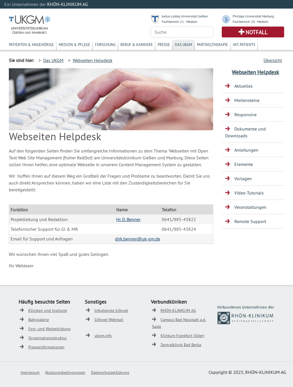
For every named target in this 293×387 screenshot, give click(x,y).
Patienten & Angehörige (31, 44)
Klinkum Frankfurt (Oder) (182, 335)
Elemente (243, 164)
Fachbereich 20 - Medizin (250, 21)
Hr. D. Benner (128, 219)
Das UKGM (183, 44)
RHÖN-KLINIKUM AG (178, 310)
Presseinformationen (46, 347)
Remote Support (250, 221)
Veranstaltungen (250, 207)
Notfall (257, 32)
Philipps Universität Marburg (253, 16)
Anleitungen (246, 150)
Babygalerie (38, 319)
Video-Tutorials (249, 193)
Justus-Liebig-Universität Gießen (185, 16)
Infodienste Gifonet (111, 310)
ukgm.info (103, 335)
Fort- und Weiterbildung (49, 328)
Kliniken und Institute (47, 310)
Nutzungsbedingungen (65, 372)
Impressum (30, 372)
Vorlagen (243, 178)
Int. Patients (244, 44)
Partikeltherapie (212, 44)
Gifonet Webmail (108, 319)
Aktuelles (243, 86)
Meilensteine (247, 100)
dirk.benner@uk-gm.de (137, 239)
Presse (164, 44)
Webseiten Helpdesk (92, 60)
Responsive (245, 114)
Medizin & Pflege (74, 44)
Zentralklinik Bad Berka (181, 344)
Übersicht (273, 60)
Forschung (105, 44)
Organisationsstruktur (47, 337)
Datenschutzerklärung (110, 372)
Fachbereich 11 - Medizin (179, 21)
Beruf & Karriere (136, 44)
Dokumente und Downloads (245, 132)
